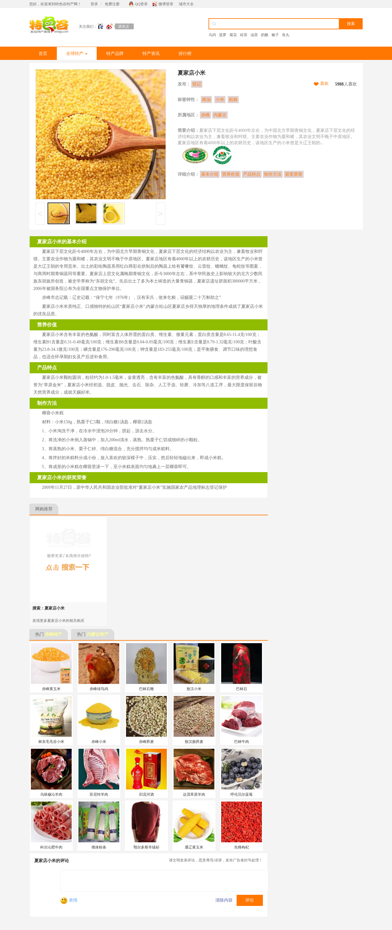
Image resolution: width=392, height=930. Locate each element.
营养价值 (230, 174)
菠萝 (222, 35)
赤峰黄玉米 (51, 689)
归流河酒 (146, 794)
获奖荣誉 (293, 174)
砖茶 (243, 35)
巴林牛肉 (241, 741)
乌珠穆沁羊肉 (51, 794)
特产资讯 (151, 53)
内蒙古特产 (97, 634)
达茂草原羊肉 (194, 794)
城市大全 (186, 4)
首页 (43, 53)
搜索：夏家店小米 (48, 608)
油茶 (254, 35)
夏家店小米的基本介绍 (61, 241)
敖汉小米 (194, 689)
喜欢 (324, 83)
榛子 (275, 35)
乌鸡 (212, 35)
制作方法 (272, 174)
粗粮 (233, 99)
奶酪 (264, 35)
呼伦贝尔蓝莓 (241, 794)
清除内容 (224, 900)
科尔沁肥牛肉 (51, 847)
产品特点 (251, 174)
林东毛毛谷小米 (51, 741)
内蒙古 (219, 115)
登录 (94, 4)
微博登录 (165, 4)
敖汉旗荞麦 (194, 741)
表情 (69, 900)
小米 (220, 99)
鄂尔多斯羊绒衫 (146, 847)
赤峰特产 (53, 634)
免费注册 (112, 4)
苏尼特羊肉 (99, 794)
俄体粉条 (98, 847)
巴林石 (241, 689)
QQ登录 (141, 4)
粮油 (206, 99)
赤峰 (205, 115)
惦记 (196, 84)
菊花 (233, 35)
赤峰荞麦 (146, 741)
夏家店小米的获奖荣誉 (61, 477)
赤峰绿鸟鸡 (99, 689)
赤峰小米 (98, 741)
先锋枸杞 (241, 847)
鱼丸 (285, 35)
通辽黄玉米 (194, 847)
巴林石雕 (146, 689)
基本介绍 (209, 174)
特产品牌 (115, 53)
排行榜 (185, 53)
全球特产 (76, 53)
